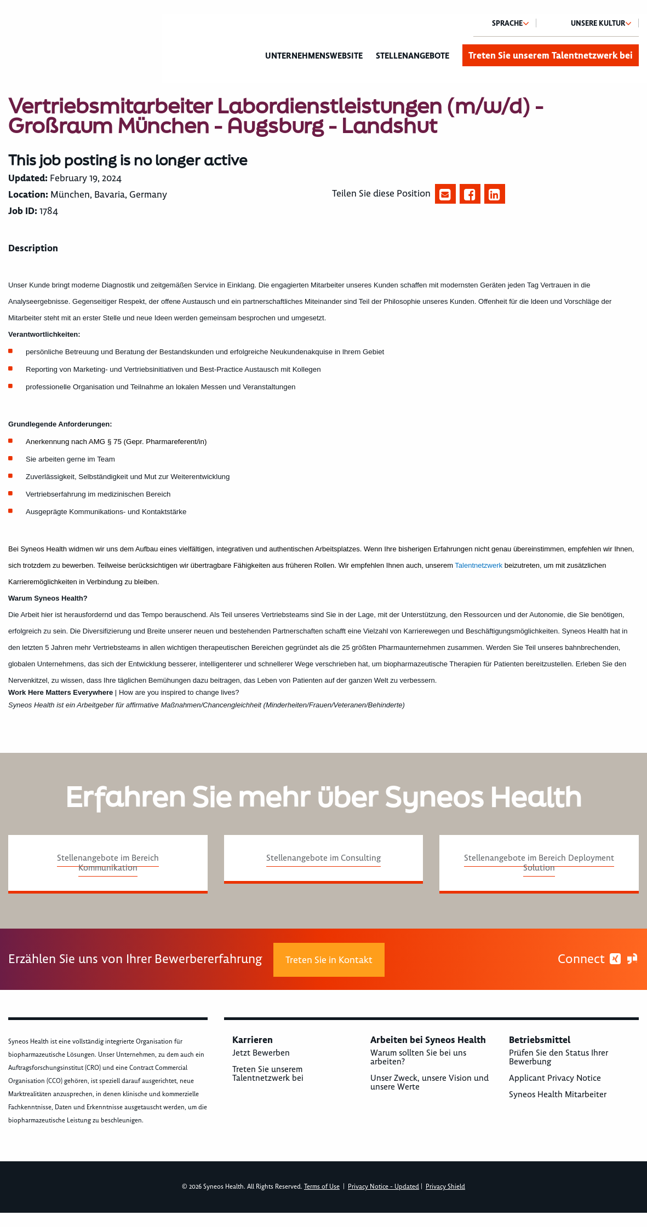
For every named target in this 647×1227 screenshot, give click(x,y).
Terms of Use (322, 1187)
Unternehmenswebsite (314, 55)
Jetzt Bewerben (261, 1053)
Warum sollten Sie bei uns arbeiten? (418, 1057)
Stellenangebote (412, 55)
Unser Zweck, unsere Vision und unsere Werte (429, 1082)
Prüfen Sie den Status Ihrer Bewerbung (558, 1057)
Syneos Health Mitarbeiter (557, 1094)
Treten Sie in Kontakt (329, 960)
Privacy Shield (445, 1187)
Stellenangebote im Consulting (323, 857)
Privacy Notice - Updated (383, 1187)
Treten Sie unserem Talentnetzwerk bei (550, 55)
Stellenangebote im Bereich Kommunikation (108, 862)
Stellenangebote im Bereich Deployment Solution (539, 862)
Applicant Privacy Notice (555, 1078)
